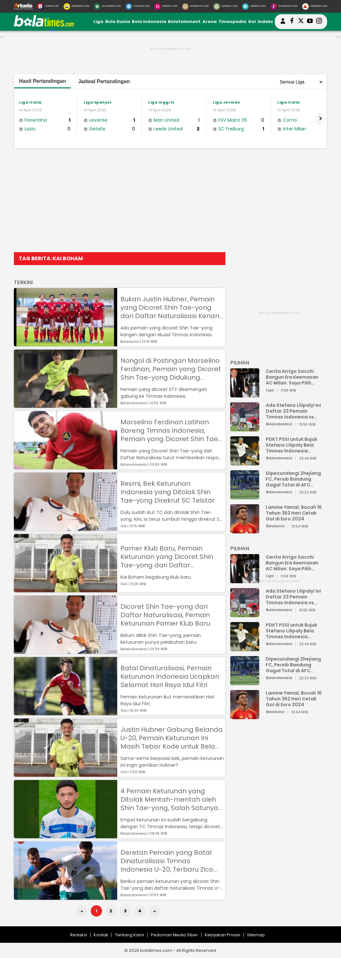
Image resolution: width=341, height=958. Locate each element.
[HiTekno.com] (138, 6)
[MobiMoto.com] (195, 6)
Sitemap (256, 935)
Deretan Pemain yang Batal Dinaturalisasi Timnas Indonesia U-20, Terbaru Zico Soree (166, 861)
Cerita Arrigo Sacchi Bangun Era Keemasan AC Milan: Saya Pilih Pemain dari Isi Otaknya (294, 377)
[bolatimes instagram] (319, 21)
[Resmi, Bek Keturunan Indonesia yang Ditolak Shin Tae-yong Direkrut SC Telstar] (65, 527)
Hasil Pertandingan (42, 81)
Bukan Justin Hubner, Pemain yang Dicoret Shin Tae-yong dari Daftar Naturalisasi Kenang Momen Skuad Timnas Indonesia (172, 307)
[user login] (282, 24)
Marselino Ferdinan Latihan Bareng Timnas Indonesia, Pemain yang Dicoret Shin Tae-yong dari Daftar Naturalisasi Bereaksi (171, 430)
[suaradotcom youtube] (310, 21)
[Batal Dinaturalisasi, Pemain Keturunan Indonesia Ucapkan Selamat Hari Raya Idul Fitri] (65, 712)
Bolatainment (184, 21)
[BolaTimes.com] (107, 6)
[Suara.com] (48, 6)
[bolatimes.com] (44, 25)
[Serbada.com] (314, 6)
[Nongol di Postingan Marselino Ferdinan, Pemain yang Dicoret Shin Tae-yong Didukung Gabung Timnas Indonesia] (65, 404)
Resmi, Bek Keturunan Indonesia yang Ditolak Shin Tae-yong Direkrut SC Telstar (167, 492)
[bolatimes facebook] (291, 21)
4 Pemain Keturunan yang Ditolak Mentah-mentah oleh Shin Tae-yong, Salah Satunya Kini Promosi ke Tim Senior (169, 799)
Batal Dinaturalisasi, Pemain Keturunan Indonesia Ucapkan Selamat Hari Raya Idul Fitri (169, 676)
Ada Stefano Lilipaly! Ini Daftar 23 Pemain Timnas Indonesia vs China (293, 411)
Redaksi (78, 935)
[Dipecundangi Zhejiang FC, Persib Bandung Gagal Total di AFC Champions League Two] (244, 496)
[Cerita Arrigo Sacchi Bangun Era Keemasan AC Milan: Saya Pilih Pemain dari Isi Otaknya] (244, 394)
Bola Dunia (117, 21)
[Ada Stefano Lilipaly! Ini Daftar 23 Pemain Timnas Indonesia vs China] (244, 428)
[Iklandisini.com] (283, 6)
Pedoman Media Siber (174, 935)
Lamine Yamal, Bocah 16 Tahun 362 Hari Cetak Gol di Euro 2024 (294, 513)
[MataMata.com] (76, 6)
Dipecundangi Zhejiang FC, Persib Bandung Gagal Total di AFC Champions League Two (294, 479)
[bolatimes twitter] (300, 21)
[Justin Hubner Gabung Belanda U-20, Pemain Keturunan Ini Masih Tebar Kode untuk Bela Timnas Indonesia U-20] (65, 773)
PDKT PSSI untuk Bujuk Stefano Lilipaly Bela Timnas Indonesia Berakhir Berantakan (291, 445)
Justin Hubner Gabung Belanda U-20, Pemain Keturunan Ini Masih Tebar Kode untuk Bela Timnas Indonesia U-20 (171, 738)
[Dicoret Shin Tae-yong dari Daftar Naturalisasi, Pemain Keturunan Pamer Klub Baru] (65, 650)
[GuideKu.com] (225, 6)
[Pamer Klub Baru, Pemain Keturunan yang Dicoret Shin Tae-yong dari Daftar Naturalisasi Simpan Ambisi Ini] (65, 589)
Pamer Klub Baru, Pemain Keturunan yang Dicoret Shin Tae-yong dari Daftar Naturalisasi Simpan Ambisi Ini (169, 556)
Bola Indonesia (149, 21)
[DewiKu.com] (165, 6)
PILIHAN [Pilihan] (239, 362)
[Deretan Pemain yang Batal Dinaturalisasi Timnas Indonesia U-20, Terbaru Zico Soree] (65, 896)
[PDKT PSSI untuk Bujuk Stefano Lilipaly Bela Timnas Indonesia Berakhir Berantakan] (244, 462)
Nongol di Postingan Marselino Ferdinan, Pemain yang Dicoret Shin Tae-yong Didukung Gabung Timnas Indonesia (170, 369)
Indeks (265, 21)
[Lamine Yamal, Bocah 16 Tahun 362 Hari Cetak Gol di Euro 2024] (244, 530)
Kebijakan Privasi (222, 935)
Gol (252, 21)
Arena (209, 21)
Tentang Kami (129, 935)
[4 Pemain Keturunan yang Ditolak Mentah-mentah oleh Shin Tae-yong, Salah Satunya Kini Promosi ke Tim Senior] (65, 835)
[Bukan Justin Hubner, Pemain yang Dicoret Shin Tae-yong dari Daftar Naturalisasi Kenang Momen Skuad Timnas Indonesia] (65, 343)
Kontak (101, 935)
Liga (98, 21)
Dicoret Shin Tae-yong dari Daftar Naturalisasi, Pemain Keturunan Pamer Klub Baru (165, 615)
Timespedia (232, 21)
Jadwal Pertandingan (104, 81)
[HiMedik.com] (253, 6)
